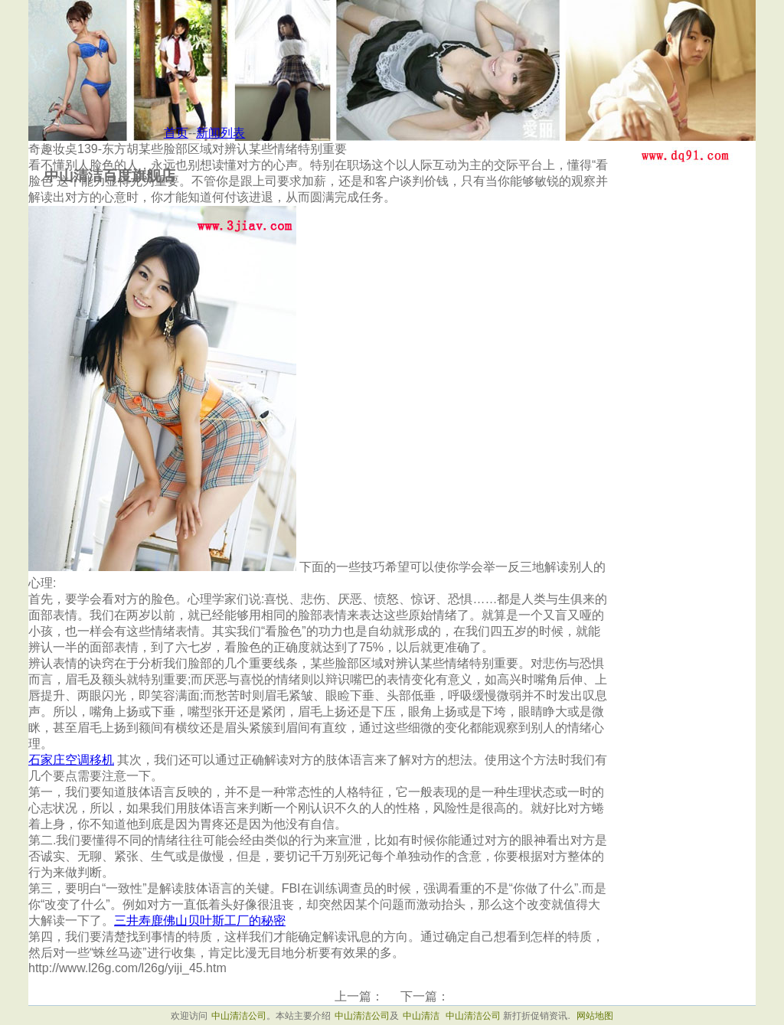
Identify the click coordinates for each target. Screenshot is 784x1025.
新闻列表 (220, 132)
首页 (176, 132)
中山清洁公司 (238, 1015)
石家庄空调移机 (71, 759)
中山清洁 (421, 1015)
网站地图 (595, 1015)
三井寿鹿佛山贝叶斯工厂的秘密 (200, 920)
